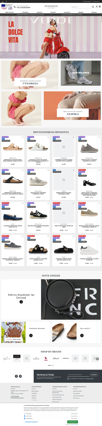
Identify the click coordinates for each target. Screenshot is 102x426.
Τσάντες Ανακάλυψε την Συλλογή (21, 296)
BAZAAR (94, 12)
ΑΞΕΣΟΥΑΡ (67, 12)
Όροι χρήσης (76, 393)
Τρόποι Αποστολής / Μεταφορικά (57, 391)
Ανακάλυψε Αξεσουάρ (37, 328)
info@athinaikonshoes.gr (17, 398)
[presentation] (97, 358)
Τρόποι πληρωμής (57, 399)
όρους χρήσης (90, 378)
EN (6, 1)
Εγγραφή (94, 374)
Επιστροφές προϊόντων (58, 395)
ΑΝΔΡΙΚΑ (39, 12)
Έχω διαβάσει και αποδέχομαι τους (82, 378)
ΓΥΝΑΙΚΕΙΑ (25, 12)
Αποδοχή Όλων (72, 422)
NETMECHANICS (74, 424)
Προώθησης (29, 418)
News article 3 (85, 328)
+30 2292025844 (15, 396)
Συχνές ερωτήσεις (56, 397)
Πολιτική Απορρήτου (78, 396)
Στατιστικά (29, 416)
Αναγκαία (28, 413)
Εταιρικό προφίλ (87, 1)
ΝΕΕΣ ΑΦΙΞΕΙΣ (9, 12)
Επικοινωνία (96, 1)
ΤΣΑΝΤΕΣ (53, 12)
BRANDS (81, 12)
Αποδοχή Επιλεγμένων (31, 422)
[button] (22, 137)
